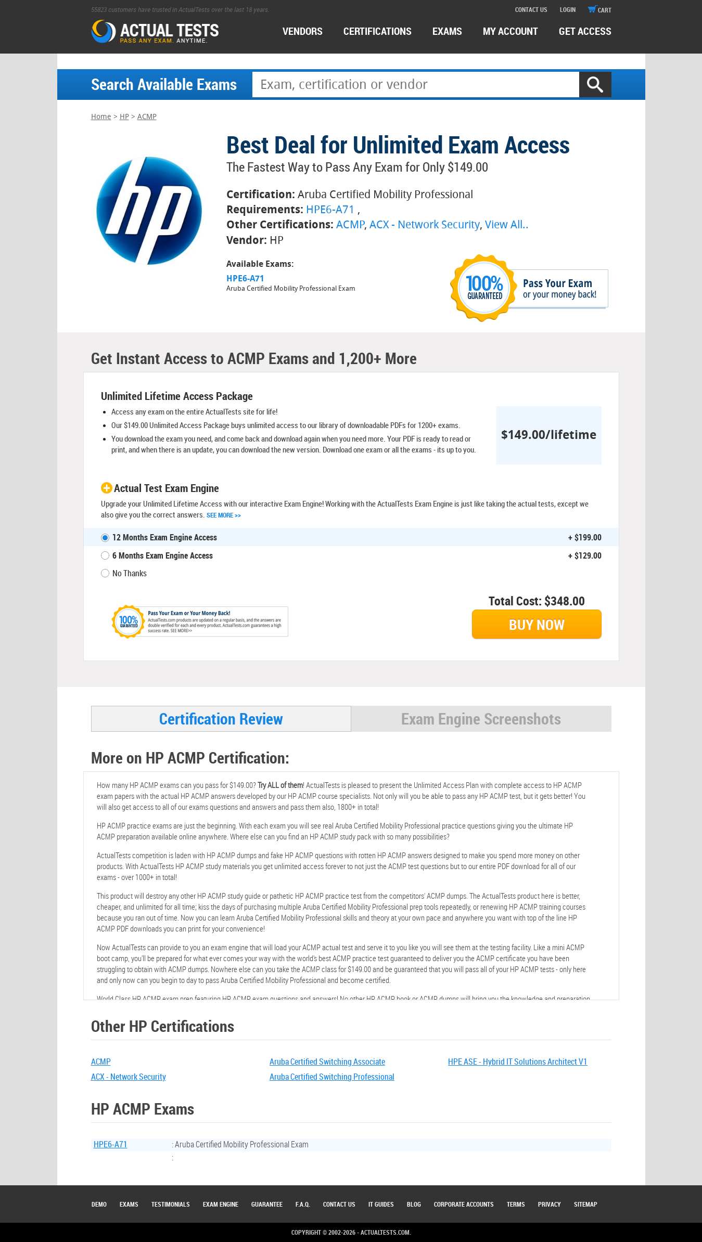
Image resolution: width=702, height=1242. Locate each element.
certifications (377, 31)
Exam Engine (220, 1204)
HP (124, 116)
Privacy (549, 1204)
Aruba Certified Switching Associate (327, 1061)
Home (101, 116)
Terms (516, 1204)
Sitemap (585, 1204)
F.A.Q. (303, 1204)
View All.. (507, 224)
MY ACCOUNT (510, 31)
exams (447, 31)
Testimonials (170, 1204)
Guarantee (267, 1204)
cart (599, 10)
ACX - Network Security (424, 224)
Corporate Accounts (464, 1204)
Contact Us (339, 1204)
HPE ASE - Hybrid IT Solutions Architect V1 (518, 1061)
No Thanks (129, 573)
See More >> (224, 515)
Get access (585, 31)
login (568, 9)
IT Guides (381, 1204)
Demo (99, 1204)
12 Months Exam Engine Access (164, 537)
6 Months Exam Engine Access (162, 555)
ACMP (147, 116)
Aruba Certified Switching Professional (332, 1076)
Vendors (303, 31)
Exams (129, 1204)
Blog (414, 1204)
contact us (531, 9)
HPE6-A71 (330, 209)
